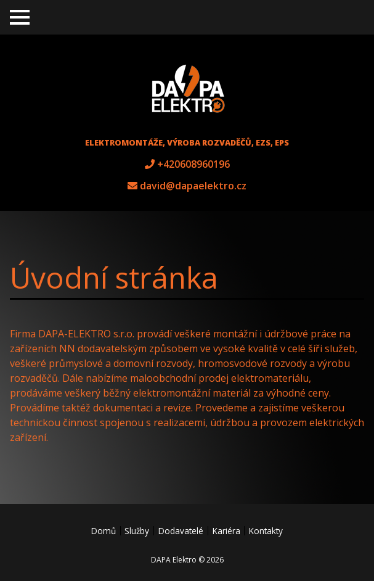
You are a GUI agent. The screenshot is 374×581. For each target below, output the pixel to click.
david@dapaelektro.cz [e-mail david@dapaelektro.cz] (193, 185)
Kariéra (226, 531)
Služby (136, 531)
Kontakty (266, 531)
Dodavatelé (180, 531)
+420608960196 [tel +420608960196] (193, 164)
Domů (103, 531)
